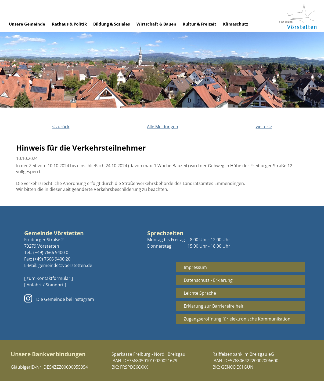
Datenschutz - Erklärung (208, 280)
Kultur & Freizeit (199, 24)
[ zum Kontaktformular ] (48, 278)
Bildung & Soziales (111, 24)
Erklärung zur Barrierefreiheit (213, 306)
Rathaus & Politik (69, 24)
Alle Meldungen (162, 127)
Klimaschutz (235, 24)
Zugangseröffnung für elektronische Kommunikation (237, 319)
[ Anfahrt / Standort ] (45, 285)
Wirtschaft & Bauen (156, 24)
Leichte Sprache (200, 293)
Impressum (195, 267)
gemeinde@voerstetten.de (65, 265)
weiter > (264, 127)
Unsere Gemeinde (27, 24)
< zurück (60, 127)
